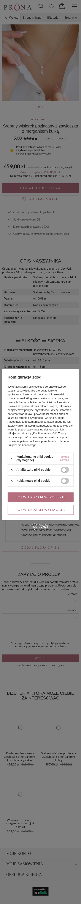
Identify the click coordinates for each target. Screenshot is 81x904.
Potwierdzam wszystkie (40, 497)
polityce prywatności (36, 410)
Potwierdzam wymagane (40, 509)
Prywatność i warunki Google (46, 418)
